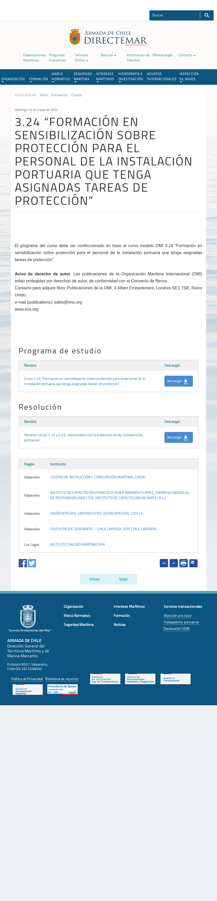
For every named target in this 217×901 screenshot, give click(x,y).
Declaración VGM (177, 628)
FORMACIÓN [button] (38, 79)
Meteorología (162, 54)
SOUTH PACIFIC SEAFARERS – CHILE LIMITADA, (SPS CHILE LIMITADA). (103, 528)
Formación (60, 95)
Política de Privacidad (27, 678)
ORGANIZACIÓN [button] (13, 79)
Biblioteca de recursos (61, 678)
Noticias (108, 54)
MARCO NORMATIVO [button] (61, 77)
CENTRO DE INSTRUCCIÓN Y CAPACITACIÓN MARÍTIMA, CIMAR (97, 476)
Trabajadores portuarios (181, 621)
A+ (164, 563)
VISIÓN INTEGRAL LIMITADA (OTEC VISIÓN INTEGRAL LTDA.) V (96, 513)
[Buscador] (171, 14)
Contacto (187, 54)
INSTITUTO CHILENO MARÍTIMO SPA (77, 544)
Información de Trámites (138, 57)
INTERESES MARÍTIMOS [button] (105, 77)
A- (174, 563)
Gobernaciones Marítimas (34, 57)
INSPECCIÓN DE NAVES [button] (189, 77)
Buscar (207, 15)
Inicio (44, 95)
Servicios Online (82, 57)
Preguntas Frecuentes (57, 57)
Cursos (76, 95)
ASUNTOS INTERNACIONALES (162, 76)
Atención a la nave (177, 615)
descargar (177, 381)
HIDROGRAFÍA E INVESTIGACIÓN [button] (130, 77)
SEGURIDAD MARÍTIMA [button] (83, 77)
